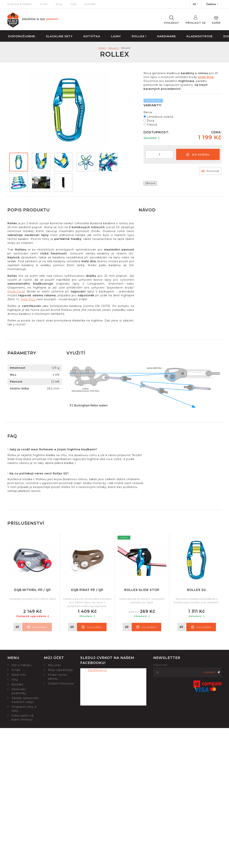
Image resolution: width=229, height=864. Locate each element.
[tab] (76, 449)
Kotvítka (91, 36)
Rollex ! (139, 36)
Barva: (148, 112)
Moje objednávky (60, 670)
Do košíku (198, 154)
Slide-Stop (16, 291)
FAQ (74, 4)
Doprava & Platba (19, 4)
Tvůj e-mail (160, 664)
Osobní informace (61, 683)
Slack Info (19, 674)
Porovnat (210, 171)
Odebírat (211, 672)
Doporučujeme (21, 36)
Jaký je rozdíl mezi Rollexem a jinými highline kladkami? (53, 449)
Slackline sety (59, 36)
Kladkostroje (200, 36)
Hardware (166, 36)
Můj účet (54, 665)
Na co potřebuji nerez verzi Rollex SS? (39, 473)
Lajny (116, 36)
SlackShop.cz (97, 670)
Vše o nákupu (22, 665)
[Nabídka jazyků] (211, 4)
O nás (44, 4)
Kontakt (90, 4)
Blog (59, 4)
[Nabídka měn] (196, 4)
